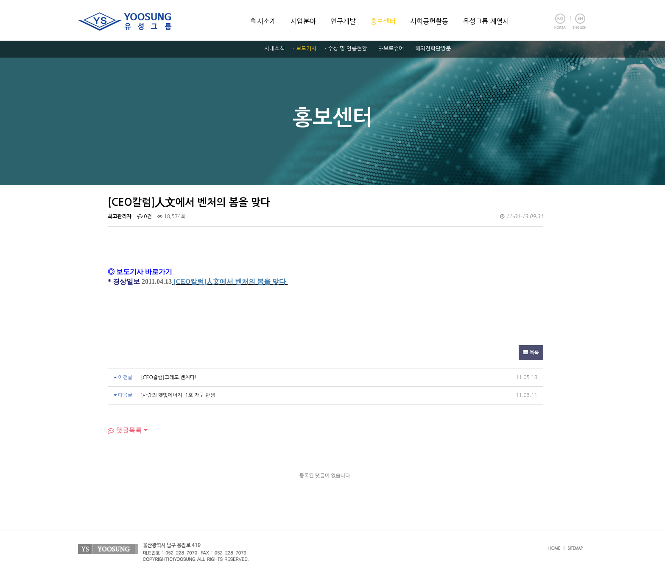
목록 (531, 352)
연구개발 (343, 21)
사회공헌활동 (429, 21)
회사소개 (263, 21)
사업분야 (303, 21)
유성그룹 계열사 (486, 21)
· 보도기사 (304, 48)
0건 (144, 216)
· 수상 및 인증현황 (346, 48)
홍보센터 (383, 21)
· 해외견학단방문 (431, 48)
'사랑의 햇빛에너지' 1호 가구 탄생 (178, 395)
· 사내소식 (273, 48)
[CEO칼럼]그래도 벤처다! (169, 377)
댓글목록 (125, 430)
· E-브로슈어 (389, 48)
